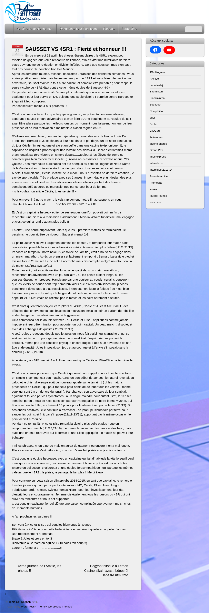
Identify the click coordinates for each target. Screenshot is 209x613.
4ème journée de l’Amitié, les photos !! (39, 568)
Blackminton (157, 98)
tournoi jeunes (158, 195)
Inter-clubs (156, 163)
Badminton (156, 91)
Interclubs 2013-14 (161, 169)
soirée (153, 189)
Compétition (157, 111)
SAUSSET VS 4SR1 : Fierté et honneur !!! (76, 49)
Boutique (155, 104)
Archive (154, 78)
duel (152, 117)
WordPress (28, 606)
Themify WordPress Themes (54, 606)
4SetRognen (157, 72)
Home (9, 29)
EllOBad (155, 130)
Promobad (156, 182)
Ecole (153, 124)
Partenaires (129, 28)
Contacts (109, 28)
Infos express (158, 156)
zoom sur (155, 202)
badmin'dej (156, 85)
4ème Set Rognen (20, 601)
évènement (156, 137)
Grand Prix (156, 150)
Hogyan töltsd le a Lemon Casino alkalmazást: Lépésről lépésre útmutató (106, 570)
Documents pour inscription (78, 28)
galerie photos (158, 143)
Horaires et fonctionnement (35, 28)
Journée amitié (159, 176)
